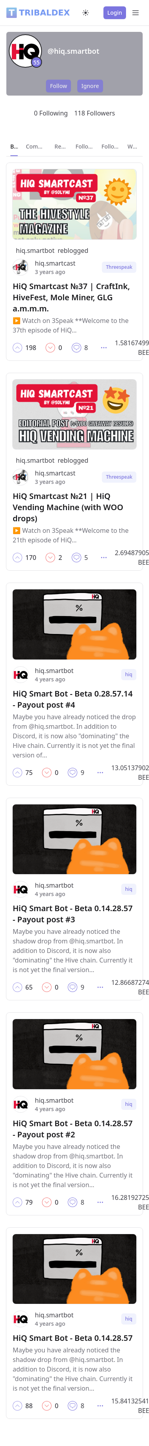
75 (28, 772)
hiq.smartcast (55, 263)
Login (114, 12)
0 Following (51, 113)
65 (28, 987)
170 (30, 557)
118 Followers (94, 113)
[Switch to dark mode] (85, 13)
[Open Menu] (135, 13)
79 (28, 1202)
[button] (17, 347)
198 (30, 347)
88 (28, 1406)
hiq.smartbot (35, 250)
